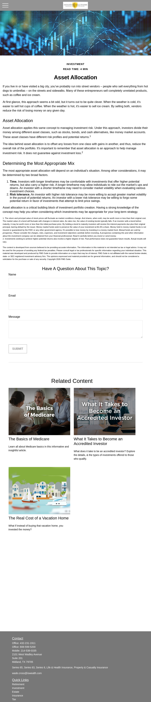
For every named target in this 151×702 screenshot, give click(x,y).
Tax (14, 699)
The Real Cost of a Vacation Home (39, 518)
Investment (18, 688)
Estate (15, 691)
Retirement (18, 684)
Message (14, 316)
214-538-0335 (28, 650)
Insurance (17, 695)
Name (12, 274)
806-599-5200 (28, 646)
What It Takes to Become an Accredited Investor (98, 441)
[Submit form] (18, 348)
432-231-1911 (28, 643)
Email (12, 295)
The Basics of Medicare (29, 439)
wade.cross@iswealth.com (27, 673)
